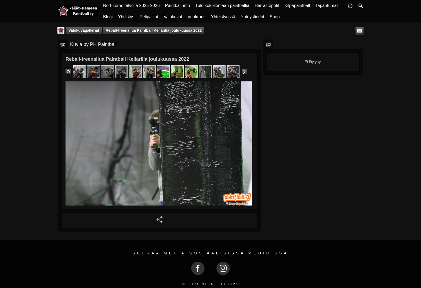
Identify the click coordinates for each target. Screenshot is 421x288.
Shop (275, 17)
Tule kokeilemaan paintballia (222, 5)
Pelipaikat (149, 17)
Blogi (108, 17)
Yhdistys (126, 17)
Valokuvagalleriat (83, 30)
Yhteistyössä (223, 17)
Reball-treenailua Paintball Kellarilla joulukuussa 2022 (154, 30)
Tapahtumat (326, 5)
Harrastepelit (267, 5)
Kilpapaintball (297, 5)
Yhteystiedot (252, 17)
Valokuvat (173, 17)
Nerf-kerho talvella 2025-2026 (131, 5)
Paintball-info (177, 5)
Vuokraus (197, 17)
